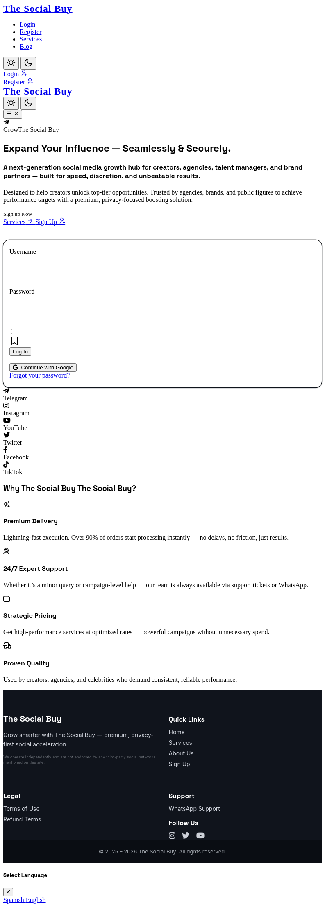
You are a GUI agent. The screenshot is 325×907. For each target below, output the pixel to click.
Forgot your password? (39, 375)
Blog (26, 46)
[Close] (8, 892)
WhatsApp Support (194, 808)
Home (177, 731)
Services (31, 39)
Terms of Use (21, 808)
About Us (181, 753)
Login (27, 24)
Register (30, 31)
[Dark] (28, 63)
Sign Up (179, 763)
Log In (20, 351)
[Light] (11, 63)
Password (21, 291)
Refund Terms (22, 819)
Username (22, 251)
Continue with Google (43, 367)
